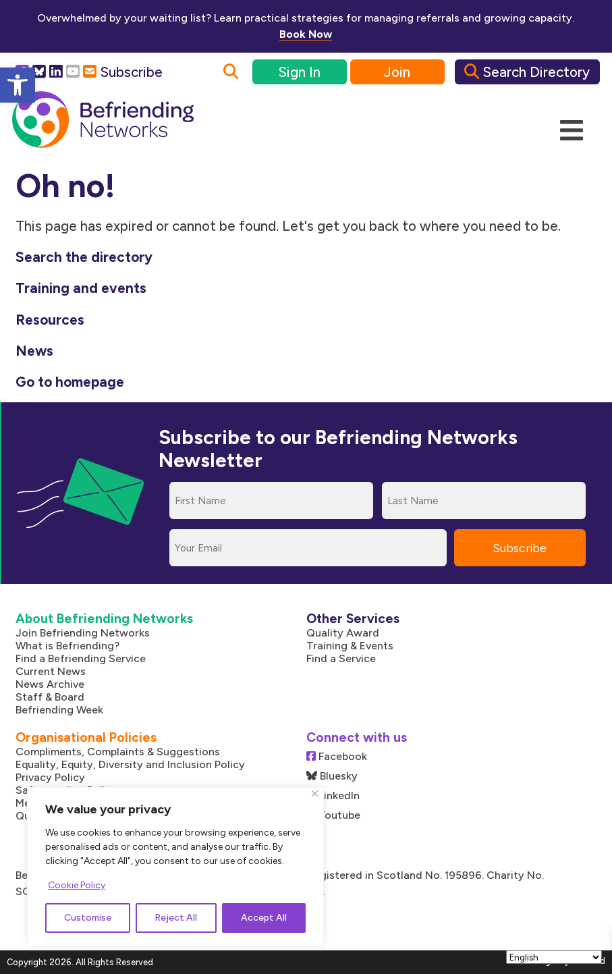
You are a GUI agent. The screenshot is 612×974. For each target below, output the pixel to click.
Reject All (176, 917)
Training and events (81, 287)
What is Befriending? (67, 645)
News (34, 350)
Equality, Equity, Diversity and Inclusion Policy (130, 764)
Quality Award (342, 632)
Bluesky (332, 775)
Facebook (336, 756)
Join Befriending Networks (83, 632)
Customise (87, 917)
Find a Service (341, 658)
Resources (50, 319)
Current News (51, 671)
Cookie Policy (76, 885)
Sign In (299, 71)
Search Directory (527, 71)
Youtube (333, 815)
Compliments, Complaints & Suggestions (118, 751)
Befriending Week (59, 709)
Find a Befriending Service (81, 658)
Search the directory (84, 256)
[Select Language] (554, 957)
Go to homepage (70, 381)
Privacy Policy (50, 777)
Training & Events (349, 645)
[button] (17, 85)
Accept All (264, 917)
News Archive (50, 684)
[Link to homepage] (103, 120)
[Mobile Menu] (571, 131)
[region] (175, 867)
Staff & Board (50, 697)
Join (397, 71)
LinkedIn (333, 795)
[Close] (315, 793)
